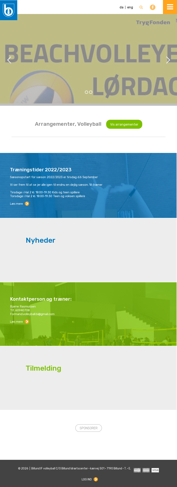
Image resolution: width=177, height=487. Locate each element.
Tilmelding (43, 368)
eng (130, 7)
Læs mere (16, 204)
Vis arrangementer (124, 124)
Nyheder (40, 240)
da (121, 7)
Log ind (87, 479)
